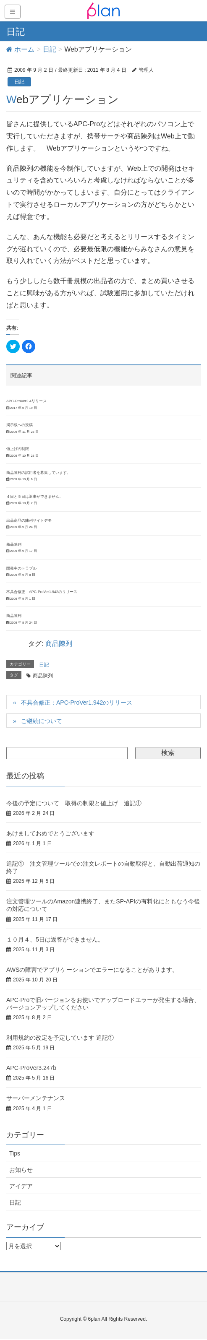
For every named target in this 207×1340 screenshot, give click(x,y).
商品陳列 (13, 544)
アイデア (21, 1186)
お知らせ (21, 1169)
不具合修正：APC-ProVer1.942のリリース (41, 592)
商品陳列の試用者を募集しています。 (38, 473)
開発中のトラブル (21, 568)
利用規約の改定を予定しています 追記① (60, 1037)
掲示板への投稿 (19, 425)
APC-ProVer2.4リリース (26, 401)
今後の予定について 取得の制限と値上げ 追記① (73, 803)
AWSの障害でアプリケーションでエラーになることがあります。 (92, 969)
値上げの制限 (17, 449)
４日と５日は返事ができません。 (34, 496)
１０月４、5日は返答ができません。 (55, 939)
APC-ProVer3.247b (31, 1067)
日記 (19, 82)
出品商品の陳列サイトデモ (29, 520)
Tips (14, 1153)
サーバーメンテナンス (35, 1098)
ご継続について (41, 721)
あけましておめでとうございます (50, 833)
